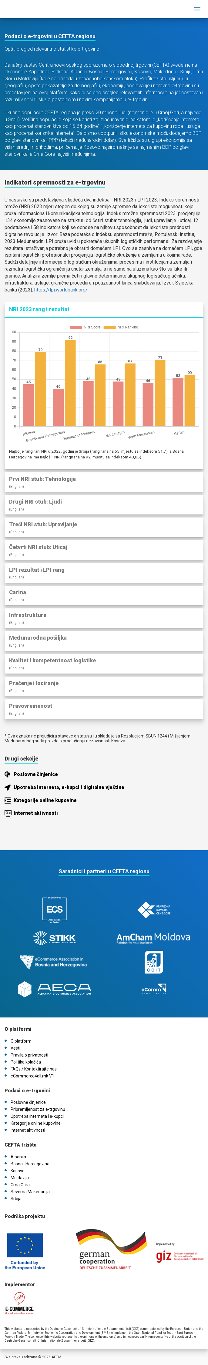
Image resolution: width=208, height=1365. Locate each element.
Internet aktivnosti (36, 813)
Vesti (15, 1048)
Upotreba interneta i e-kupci (37, 1116)
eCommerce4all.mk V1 (32, 1076)
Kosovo (18, 1170)
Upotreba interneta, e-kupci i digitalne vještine (69, 787)
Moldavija (20, 1177)
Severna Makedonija (30, 1191)
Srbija (16, 1198)
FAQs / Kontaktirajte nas (34, 1069)
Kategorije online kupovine (45, 800)
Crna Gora (20, 1184)
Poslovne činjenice (36, 774)
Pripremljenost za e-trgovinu (38, 1109)
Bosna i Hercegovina (30, 1163)
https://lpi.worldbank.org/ (61, 290)
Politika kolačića (26, 1062)
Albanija (18, 1156)
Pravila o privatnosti (29, 1055)
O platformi (21, 1041)
